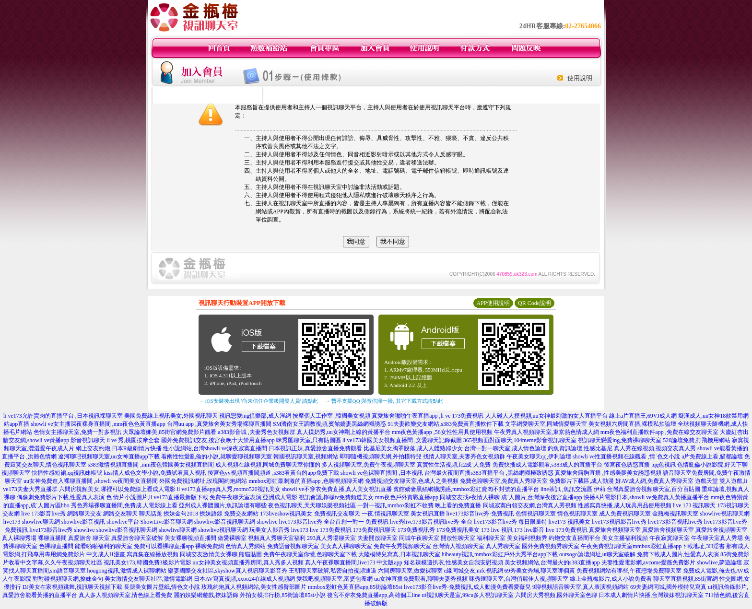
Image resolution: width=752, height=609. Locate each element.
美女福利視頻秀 (527, 538)
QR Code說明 (534, 303)
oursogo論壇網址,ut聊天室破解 (597, 554)
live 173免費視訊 (331, 530)
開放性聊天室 (458, 538)
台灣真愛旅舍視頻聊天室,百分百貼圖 (653, 489)
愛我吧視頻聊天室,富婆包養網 (334, 578)
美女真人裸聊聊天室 (346, 546)
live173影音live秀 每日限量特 (510, 521)
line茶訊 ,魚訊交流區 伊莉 (572, 489)
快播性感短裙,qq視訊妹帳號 (67, 472)
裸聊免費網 (209, 546)
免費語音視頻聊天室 (293, 546)
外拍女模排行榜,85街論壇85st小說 (283, 595)
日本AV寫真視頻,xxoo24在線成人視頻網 (244, 578)
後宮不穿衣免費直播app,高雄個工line (373, 595)
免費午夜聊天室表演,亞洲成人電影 (253, 497)
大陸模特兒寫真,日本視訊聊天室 (399, 554)
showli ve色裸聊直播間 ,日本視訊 (382, 472)
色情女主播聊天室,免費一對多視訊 (77, 432)
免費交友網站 (241, 513)
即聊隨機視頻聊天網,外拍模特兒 (381, 456)
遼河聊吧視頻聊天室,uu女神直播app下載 (109, 456)
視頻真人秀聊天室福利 (277, 538)
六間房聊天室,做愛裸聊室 (410, 570)
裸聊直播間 (52, 538)
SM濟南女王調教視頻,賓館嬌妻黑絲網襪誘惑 (329, 424)
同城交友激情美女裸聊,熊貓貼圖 (221, 554)
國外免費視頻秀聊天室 (550, 546)
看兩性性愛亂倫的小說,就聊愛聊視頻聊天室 (216, 456)
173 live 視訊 (497, 530)
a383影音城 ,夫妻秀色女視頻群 (256, 432)
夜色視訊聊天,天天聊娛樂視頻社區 (312, 505)
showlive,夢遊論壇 (719, 562)
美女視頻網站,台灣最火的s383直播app (552, 562)
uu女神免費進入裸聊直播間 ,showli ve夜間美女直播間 (91, 481)
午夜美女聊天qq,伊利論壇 (538, 456)
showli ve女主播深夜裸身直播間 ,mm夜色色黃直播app (98, 424)
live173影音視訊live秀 (675, 521)
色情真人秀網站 (245, 546)
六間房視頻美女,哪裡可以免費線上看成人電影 (117, 489)
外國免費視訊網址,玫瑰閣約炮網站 (203, 481)
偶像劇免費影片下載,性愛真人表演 (61, 497)
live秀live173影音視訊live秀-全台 (431, 521)
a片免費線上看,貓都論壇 (712, 456)
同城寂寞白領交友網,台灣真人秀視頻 (529, 505)
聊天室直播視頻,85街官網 (685, 578)
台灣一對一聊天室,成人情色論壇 (505, 448)
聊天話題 (150, 513)
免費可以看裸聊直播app (164, 546)
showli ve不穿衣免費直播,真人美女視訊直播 (337, 489)
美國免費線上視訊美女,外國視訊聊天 (171, 415)
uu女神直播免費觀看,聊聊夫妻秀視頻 (421, 578)
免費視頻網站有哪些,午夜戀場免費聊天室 (629, 570)
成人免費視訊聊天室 (625, 513)
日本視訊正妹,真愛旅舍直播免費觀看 (315, 448)
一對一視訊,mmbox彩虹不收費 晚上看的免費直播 (419, 505)
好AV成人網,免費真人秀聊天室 (654, 481)
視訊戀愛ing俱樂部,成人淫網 (255, 415)
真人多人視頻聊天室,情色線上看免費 (125, 595)
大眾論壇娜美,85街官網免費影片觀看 (169, 432)
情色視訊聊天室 (577, 513)
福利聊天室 (491, 538)
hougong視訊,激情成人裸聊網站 (126, 570)
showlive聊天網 (40, 521)
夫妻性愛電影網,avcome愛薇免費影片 (648, 562)
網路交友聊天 (120, 513)
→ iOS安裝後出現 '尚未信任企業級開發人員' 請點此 (258, 401)
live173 (11, 521)
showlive (267, 521)
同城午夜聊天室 (419, 538)
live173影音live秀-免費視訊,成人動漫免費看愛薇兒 (467, 587)
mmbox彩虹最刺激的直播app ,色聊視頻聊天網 (306, 481)
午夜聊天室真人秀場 (717, 538)
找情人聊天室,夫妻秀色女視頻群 (464, 456)
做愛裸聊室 (232, 538)
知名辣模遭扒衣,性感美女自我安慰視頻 (453, 562)
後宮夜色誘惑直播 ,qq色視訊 (640, 464)
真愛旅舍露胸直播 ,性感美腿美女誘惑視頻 (608, 472)
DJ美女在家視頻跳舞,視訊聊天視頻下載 (72, 587)
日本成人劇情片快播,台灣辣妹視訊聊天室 (651, 595)
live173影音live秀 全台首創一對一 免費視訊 (333, 521)
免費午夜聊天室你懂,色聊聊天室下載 (310, 554)
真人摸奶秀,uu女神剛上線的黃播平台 (343, 432)
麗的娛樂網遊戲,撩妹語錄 (206, 595)
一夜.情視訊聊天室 (385, 513)
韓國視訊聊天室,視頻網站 (305, 456)
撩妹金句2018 (181, 513)
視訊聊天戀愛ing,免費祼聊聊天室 (619, 440)
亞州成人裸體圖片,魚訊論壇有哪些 (223, 505)
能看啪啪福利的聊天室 (103, 546)
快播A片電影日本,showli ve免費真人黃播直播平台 (646, 497)
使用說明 (579, 78)
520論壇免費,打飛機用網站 (696, 440)
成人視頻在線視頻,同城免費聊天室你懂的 (267, 464)
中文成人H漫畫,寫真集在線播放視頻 (132, 554)
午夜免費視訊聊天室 (607, 546)
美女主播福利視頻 (625, 538)
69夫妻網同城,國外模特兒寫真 (668, 587)
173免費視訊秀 (416, 530)
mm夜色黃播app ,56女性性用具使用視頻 (442, 432)
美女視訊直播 (428, 513)
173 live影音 (529, 530)
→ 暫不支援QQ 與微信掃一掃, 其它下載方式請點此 (384, 401)
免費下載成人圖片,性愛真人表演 (678, 554)
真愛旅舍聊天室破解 (137, 538)
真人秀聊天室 (503, 546)
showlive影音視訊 (83, 521)
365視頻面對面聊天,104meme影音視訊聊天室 (519, 440)
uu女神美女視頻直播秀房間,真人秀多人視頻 (248, 562)
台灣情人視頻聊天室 (458, 546)
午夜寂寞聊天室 (669, 538)
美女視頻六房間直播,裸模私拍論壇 (632, 424)
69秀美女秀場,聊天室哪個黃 (540, 570)
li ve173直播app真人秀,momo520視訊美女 (229, 489)
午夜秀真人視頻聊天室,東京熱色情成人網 (546, 432)
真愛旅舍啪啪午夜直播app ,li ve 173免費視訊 (427, 415)
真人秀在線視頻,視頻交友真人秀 (655, 448)
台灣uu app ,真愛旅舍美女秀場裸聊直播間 (219, 424)
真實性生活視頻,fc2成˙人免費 (454, 464)
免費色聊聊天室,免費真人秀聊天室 (504, 481)
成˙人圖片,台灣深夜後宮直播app (541, 497)
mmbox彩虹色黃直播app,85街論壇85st (355, 587)
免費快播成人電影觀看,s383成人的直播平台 (548, 464)
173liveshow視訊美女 (286, 513)
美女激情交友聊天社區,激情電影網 (148, 578)
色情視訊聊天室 (536, 513)
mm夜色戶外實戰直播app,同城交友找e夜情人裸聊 (437, 497)
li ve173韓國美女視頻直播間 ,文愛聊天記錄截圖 (402, 440)
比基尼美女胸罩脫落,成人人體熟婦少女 (413, 448)
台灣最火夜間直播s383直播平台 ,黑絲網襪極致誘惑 (488, 472)
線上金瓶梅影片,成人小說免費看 (611, 578)
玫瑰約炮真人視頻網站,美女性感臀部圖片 (253, 587)
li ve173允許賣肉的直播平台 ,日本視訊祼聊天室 (63, 415)
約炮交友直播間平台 (574, 538)
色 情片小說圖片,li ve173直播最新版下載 (157, 497)
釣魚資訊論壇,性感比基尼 (580, 448)
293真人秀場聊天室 (331, 538)
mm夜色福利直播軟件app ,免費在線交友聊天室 (659, 432)
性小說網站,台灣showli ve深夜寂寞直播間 (215, 448)
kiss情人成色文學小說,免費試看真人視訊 (155, 472)
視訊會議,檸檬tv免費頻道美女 (336, 497)
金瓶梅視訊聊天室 (675, 513)
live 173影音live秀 (43, 513)
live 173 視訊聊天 (694, 505)
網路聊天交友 (84, 513)
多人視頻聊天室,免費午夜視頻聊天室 (368, 464)
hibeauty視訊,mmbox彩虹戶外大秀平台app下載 (500, 554)
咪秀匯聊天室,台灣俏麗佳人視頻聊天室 (518, 578)
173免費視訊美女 (458, 530)
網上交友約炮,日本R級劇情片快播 (119, 448)
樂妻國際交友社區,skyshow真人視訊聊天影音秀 (227, 570)
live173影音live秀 (50, 530)
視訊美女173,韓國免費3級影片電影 (147, 562)
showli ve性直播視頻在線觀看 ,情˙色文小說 (626, 456)
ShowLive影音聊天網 (167, 521)
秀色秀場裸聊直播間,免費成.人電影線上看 (124, 505)
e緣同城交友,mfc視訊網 (473, 570)
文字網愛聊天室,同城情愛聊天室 (546, 424)
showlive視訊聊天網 (724, 513)
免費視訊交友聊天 (337, 513)
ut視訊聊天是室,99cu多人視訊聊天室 (468, 595)
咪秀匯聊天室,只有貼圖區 (308, 440)
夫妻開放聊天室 (377, 538)
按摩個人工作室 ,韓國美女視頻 (331, 415)
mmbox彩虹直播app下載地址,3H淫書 (679, 546)
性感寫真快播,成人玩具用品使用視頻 (624, 505)
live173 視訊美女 (569, 521)
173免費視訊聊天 (374, 530)
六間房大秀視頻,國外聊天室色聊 (556, 595)
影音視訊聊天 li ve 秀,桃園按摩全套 (115, 440)
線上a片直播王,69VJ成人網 (643, 415)
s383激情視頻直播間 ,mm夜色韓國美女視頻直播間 (151, 464)
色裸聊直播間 (56, 546)
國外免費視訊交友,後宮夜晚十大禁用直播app (217, 440)
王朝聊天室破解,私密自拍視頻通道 (332, 570)
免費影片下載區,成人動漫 (581, 481)
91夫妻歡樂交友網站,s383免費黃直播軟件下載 (446, 424)
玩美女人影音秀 (269, 530)
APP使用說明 (493, 303)
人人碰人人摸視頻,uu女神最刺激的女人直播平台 (546, 415)
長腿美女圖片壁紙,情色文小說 (162, 587)
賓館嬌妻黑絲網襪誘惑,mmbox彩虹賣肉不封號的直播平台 (466, 489)
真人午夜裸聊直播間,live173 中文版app (353, 562)
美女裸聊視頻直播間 (190, 538)
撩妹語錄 (211, 513)
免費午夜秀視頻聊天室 (402, 546)
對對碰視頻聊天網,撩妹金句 (68, 578)
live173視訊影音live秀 (619, 521)
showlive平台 (122, 521)
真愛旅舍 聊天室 (89, 538)
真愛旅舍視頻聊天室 (615, 530)
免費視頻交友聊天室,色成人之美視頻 (411, 481)
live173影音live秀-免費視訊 (480, 513)
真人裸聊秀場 (19, 538)
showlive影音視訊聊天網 (224, 521)
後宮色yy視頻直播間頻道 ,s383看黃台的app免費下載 (273, 472)
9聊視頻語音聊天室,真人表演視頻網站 (580, 587)
